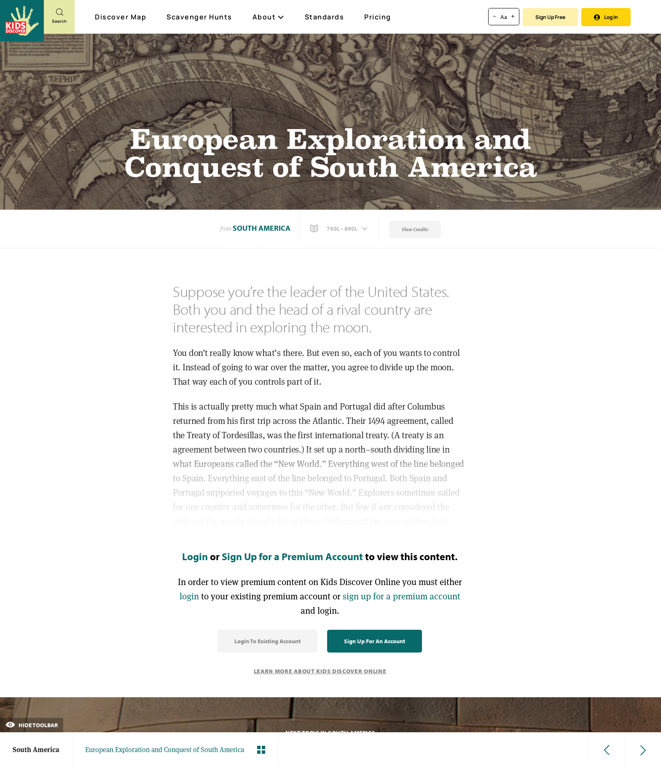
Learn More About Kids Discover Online (320, 671)
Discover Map (121, 16)
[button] (340, 228)
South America (261, 228)
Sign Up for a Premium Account (292, 556)
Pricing (377, 17)
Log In (606, 17)
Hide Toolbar (31, 725)
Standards (324, 17)
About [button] (269, 17)
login (189, 596)
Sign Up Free (550, 17)
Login (195, 556)
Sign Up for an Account (374, 641)
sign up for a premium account (401, 596)
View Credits (415, 229)
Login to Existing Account (267, 641)
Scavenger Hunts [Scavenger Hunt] (200, 17)
